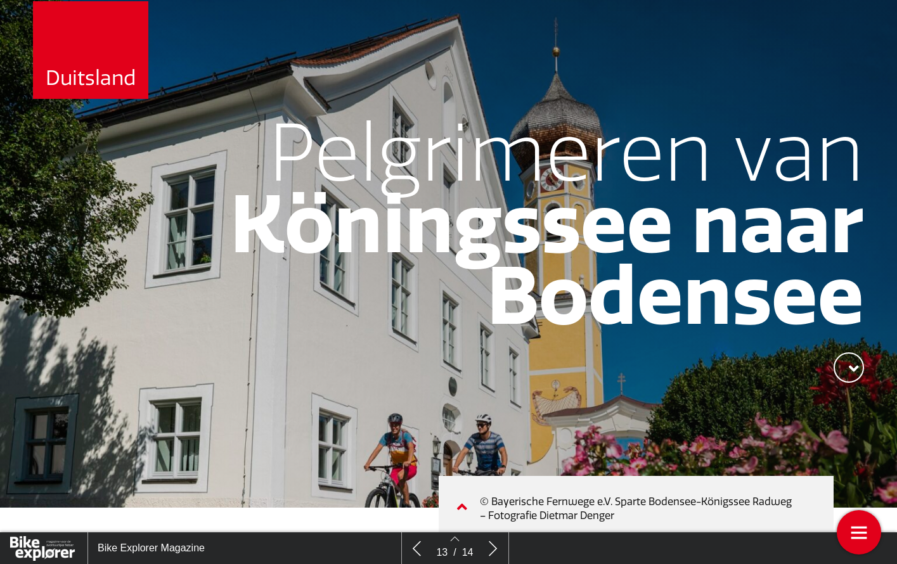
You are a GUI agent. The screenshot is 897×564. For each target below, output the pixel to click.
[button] (849, 367)
